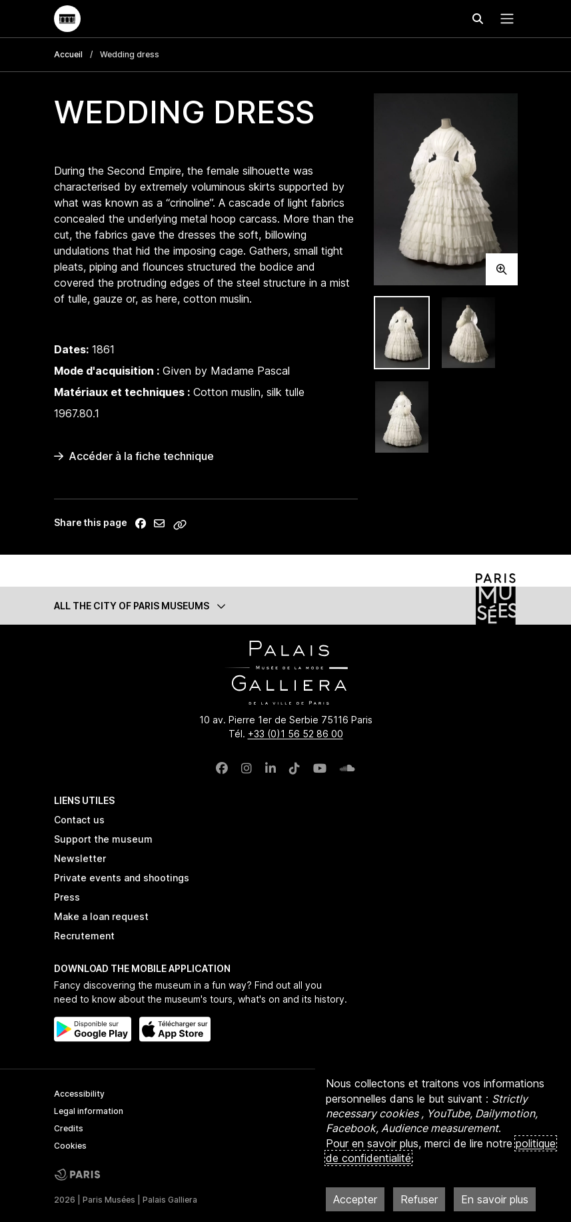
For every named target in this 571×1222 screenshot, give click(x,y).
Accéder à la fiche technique (134, 456)
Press (67, 897)
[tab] (402, 333)
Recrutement (84, 935)
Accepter (355, 1199)
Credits (68, 1128)
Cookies (70, 1146)
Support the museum (103, 839)
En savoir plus (494, 1199)
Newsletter (80, 858)
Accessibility (79, 1094)
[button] (286, 606)
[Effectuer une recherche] (477, 18)
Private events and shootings (121, 877)
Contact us (79, 819)
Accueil (68, 54)
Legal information (88, 1111)
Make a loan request (101, 916)
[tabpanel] (446, 189)
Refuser (419, 1199)
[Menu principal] (504, 18)
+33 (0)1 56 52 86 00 (295, 733)
